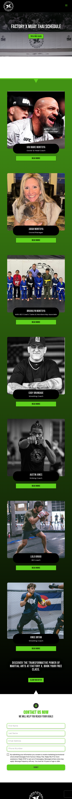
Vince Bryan (36, 621)
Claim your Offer (36, 664)
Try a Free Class (36, 36)
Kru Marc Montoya (36, 147)
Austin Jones (36, 469)
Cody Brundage (36, 388)
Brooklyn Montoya (36, 308)
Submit (36, 751)
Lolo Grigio (35, 549)
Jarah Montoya (36, 228)
